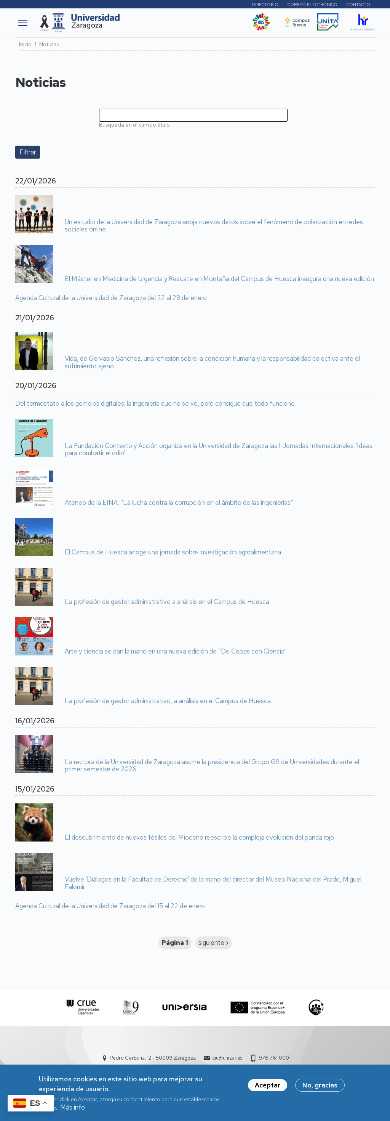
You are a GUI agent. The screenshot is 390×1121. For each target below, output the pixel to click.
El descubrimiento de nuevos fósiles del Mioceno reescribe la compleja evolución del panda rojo (199, 838)
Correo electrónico (312, 4)
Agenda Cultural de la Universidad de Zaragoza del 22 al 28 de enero (111, 298)
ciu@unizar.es (227, 1058)
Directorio (265, 4)
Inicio (25, 44)
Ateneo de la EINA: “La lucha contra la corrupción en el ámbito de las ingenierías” (179, 503)
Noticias (49, 44)
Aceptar (267, 1088)
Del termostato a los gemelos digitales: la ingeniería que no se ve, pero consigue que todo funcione (155, 404)
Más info (72, 1111)
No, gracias (319, 1088)
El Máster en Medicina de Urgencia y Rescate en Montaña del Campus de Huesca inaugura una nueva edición (219, 279)
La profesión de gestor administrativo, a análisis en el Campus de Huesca (168, 701)
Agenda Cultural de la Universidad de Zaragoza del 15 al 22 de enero (110, 906)
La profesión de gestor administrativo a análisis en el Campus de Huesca (167, 602)
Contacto (358, 4)
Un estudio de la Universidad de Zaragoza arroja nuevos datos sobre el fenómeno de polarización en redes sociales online (214, 225)
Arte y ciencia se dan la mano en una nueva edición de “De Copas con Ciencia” (176, 651)
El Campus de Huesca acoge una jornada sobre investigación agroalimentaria (173, 552)
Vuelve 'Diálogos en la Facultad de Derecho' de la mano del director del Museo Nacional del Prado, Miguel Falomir (213, 883)
